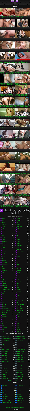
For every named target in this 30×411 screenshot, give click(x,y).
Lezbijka (18, 274)
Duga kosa (19, 295)
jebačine (4, 347)
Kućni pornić (4, 385)
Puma (18, 327)
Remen (18, 297)
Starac (18, 318)
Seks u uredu (20, 308)
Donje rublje (4, 262)
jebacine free (5, 353)
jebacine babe (20, 347)
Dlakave (18, 243)
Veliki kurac (19, 256)
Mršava (3, 268)
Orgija (3, 325)
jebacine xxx (19, 363)
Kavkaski (19, 281)
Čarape (18, 241)
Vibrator (3, 299)
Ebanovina (19, 276)
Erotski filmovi (5, 390)
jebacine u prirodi (20, 361)
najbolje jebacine (5, 368)
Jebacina (19, 394)
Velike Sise (4, 224)
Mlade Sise (19, 226)
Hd (2, 274)
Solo (18, 258)
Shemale (4, 281)
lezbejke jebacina (5, 366)
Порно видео (20, 398)
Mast (3, 320)
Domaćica (19, 289)
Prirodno (4, 251)
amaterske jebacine (6, 336)
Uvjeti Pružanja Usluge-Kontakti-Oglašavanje (15, 407)
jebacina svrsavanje (6, 345)
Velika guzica (19, 320)
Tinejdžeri (19, 232)
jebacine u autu (5, 361)
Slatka (3, 235)
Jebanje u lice (20, 310)
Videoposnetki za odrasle (7, 402)
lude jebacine (20, 366)
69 (2, 300)
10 (25, 210)
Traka (18, 264)
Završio (18, 255)
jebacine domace (20, 351)
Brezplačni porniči (6, 400)
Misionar (18, 230)
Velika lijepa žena (20, 304)
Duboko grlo (19, 245)
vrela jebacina (5, 378)
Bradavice (4, 304)
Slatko (18, 262)
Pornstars (4, 260)
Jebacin (15, 1)
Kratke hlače (4, 327)
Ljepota (3, 237)
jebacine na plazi (5, 355)
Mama (3, 234)
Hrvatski (18, 312)
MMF (3, 279)
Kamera (18, 321)
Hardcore (19, 220)
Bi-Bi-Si (3, 266)
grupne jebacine (5, 344)
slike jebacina (5, 374)
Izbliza (18, 279)
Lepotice (4, 232)
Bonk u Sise (4, 312)
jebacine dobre (5, 351)
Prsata (18, 218)
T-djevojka (4, 283)
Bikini (3, 329)
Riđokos (18, 266)
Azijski (18, 237)
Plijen (18, 228)
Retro (3, 293)
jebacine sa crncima (21, 357)
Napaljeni (4, 243)
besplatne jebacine (21, 336)
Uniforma (19, 323)
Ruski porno (4, 387)
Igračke (3, 247)
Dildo (18, 285)
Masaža (18, 329)
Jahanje (18, 224)
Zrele (18, 299)
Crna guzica (4, 316)
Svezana (4, 295)
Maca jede (19, 302)
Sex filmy (19, 392)
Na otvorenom (5, 264)
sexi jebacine (19, 372)
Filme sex (4, 389)
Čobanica (19, 234)
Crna (3, 258)
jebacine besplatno (21, 349)
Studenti (4, 276)
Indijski (18, 287)
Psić (3, 228)
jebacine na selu (20, 355)
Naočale (4, 318)
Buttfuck (3, 222)
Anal (18, 247)
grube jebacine (20, 342)
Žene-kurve (19, 277)
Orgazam (4, 314)
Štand (3, 256)
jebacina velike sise (21, 345)
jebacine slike (20, 359)
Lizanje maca (20, 235)
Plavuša (3, 226)
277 (13, 213)
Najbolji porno (5, 392)
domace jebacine (5, 342)
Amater (18, 239)
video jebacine (20, 376)
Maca (18, 222)
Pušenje (3, 218)
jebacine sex (4, 359)
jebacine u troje (5, 363)
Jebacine (4, 394)
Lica (18, 283)
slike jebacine (20, 374)
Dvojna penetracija (6, 310)
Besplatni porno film (21, 385)
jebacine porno (5, 357)
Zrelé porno (19, 396)
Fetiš (3, 302)
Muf (3, 272)
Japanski (19, 249)
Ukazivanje (4, 255)
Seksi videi (19, 390)
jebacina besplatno (21, 344)
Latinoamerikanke (6, 289)
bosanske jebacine (6, 340)
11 (28, 210)
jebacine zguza (20, 365)
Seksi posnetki (5, 396)
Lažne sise (19, 331)
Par (17, 260)
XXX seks (4, 398)
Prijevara (19, 306)
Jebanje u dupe (5, 277)
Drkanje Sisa (4, 323)
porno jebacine (5, 370)
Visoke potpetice (5, 308)
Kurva (3, 245)
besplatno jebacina (21, 338)
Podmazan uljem (20, 300)
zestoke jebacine (13, 380)
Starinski (19, 291)
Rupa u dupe (5, 321)
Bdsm (18, 293)
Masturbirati (4, 241)
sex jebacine (4, 372)
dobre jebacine (20, 340)
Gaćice (18, 253)
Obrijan (3, 230)
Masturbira (4, 270)
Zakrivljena (4, 287)
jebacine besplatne (6, 349)
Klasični (3, 331)
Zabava (18, 314)
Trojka (3, 239)
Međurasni (19, 268)
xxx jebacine (19, 378)
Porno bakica (19, 387)
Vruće (3, 249)
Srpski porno (19, 402)
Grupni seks (4, 285)
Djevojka (4, 253)
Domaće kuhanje (20, 251)
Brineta (3, 220)
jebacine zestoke (5, 365)
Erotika (3, 291)
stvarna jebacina (5, 376)
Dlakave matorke (20, 400)
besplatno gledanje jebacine (7, 338)
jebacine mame (20, 353)
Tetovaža (19, 270)
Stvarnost (4, 297)
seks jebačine (20, 370)
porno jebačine (20, 368)
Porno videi (19, 389)
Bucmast (4, 306)
